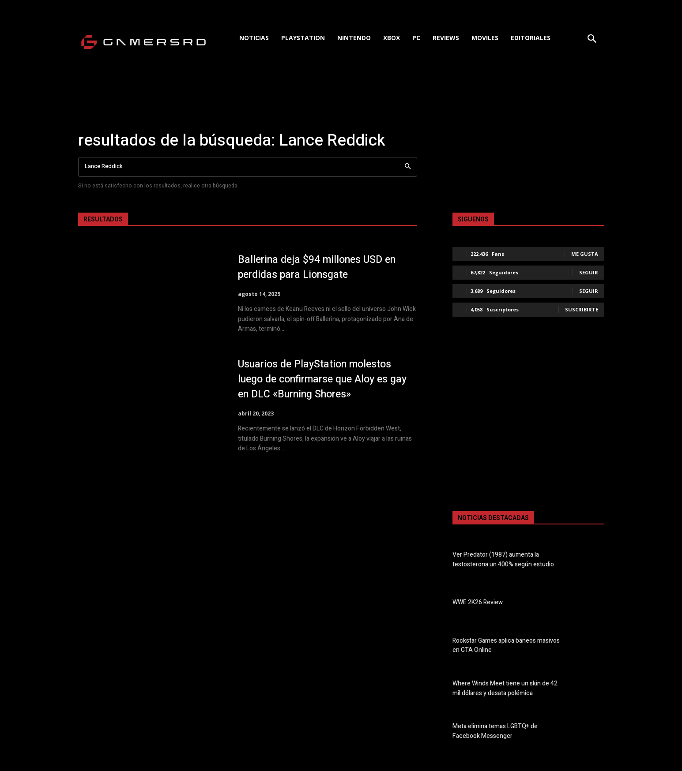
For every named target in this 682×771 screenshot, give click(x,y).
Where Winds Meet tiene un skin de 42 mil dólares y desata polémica (505, 688)
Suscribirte (581, 309)
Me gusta (584, 254)
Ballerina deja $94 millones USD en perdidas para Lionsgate (321, 267)
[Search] (407, 167)
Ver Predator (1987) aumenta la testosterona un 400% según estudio (503, 559)
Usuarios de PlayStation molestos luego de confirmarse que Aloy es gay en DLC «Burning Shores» (319, 378)
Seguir (588, 272)
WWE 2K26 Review (477, 602)
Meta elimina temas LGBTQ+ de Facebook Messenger (495, 731)
